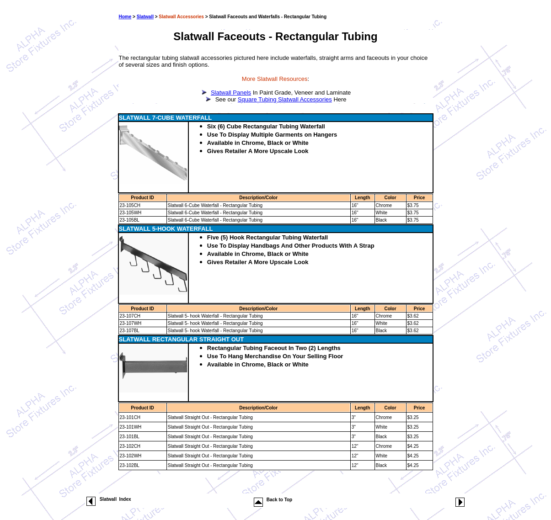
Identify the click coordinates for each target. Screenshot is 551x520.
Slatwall (145, 16)
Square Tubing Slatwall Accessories (285, 99)
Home (125, 16)
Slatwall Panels (231, 92)
